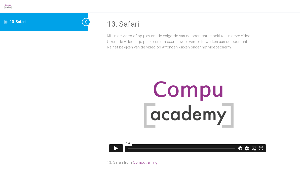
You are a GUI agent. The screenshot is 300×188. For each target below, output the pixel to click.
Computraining (145, 162)
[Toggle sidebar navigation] (82, 22)
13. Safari (17, 22)
